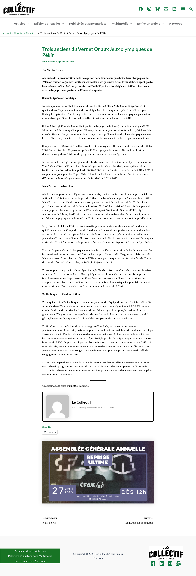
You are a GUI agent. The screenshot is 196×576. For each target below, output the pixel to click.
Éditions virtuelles (49, 23)
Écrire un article (150, 23)
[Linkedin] (161, 563)
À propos (175, 23)
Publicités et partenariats (87, 23)
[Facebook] (141, 9)
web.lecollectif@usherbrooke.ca (86, 408)
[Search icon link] (191, 9)
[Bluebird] (157, 9)
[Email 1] (166, 9)
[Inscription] (178, 563)
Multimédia (122, 23)
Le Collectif (81, 402)
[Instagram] (149, 9)
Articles (21, 23)
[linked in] (174, 9)
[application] (26, 23)
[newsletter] (183, 9)
